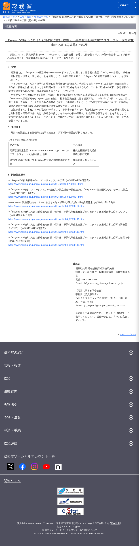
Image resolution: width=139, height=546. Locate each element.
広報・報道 (25, 16)
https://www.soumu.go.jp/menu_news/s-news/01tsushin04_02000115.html (47, 245)
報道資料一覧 (41, 16)
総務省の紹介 (14, 352)
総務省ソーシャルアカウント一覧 (29, 456)
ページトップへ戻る (128, 335)
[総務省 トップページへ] (20, 7)
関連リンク (12, 481)
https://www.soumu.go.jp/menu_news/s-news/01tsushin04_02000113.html (47, 232)
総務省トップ (10, 16)
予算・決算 (12, 417)
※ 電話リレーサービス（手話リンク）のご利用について (69, 530)
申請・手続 (12, 430)
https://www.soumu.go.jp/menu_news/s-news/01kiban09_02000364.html (46, 184)
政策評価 (10, 443)
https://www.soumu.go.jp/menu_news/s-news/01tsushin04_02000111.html (47, 219)
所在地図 (115, 523)
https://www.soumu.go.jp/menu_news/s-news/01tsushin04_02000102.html (47, 206)
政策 (7, 378)
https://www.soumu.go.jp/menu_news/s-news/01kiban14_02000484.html (46, 196)
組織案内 (10, 391)
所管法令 (10, 404)
